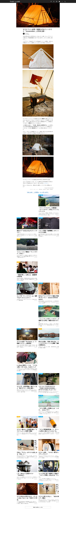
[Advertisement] (38, 527)
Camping (48, 189)
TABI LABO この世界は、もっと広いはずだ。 (38, 192)
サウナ (34, 189)
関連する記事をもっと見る (38, 507)
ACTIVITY (18, 239)
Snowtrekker (51, 189)
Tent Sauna (44, 189)
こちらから (45, 183)
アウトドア (31, 189)
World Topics (40, 189)
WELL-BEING (40, 195)
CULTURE (18, 352)
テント (37, 189)
